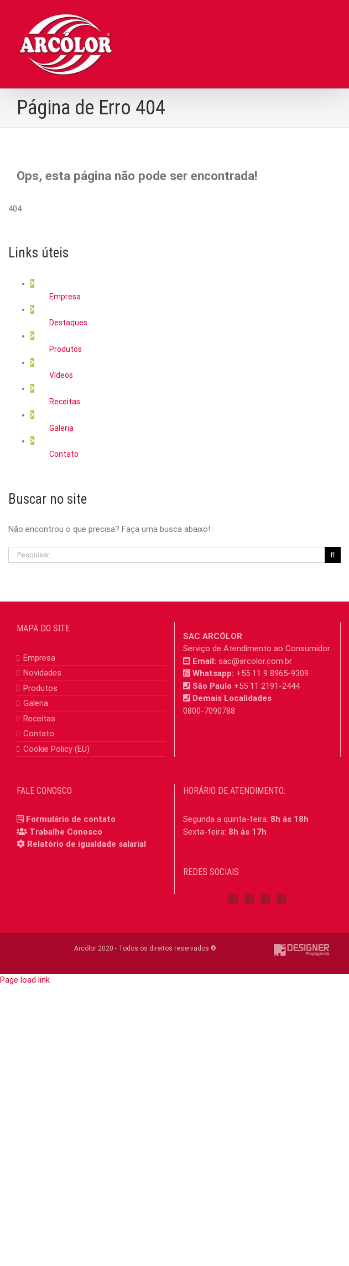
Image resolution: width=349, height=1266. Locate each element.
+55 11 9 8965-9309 (272, 673)
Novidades (42, 673)
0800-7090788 (209, 711)
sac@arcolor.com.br (255, 661)
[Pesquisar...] (166, 555)
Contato (64, 454)
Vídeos (61, 375)
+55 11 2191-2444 (267, 686)
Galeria (61, 428)
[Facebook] (233, 899)
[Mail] (282, 899)
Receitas (64, 401)
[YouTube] (265, 899)
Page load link (25, 980)
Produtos (65, 349)
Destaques (68, 322)
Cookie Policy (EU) (56, 749)
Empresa (65, 296)
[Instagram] (249, 899)
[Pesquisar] (333, 555)
